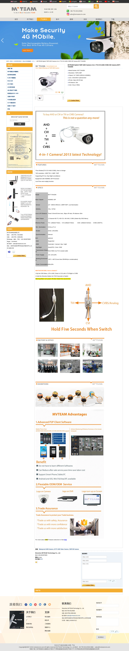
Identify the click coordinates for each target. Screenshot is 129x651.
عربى (92, 1)
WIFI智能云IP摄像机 (12, 71)
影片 (57, 19)
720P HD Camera (74, 549)
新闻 (71, 19)
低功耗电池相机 (11, 74)
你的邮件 (99, 610)
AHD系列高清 (17, 61)
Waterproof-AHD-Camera (46, 549)
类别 (11, 61)
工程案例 (47, 624)
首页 (16, 19)
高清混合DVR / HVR (12, 93)
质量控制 (29, 624)
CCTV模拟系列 (11, 102)
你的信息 (99, 617)
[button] (126, 40)
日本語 (84, 1)
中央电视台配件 (11, 99)
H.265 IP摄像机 (11, 78)
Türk (108, 1)
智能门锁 (9, 68)
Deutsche (35, 1)
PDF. (41, 559)
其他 (8, 109)
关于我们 (30, 19)
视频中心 (47, 627)
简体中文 (24, 1)
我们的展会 (29, 627)
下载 (112, 19)
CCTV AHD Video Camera (61, 549)
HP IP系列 (10, 84)
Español (64, 1)
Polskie (117, 1)
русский (54, 1)
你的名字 (99, 603)
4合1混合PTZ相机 (12, 90)
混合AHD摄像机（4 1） (29, 61)
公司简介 (29, 617)
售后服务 (47, 617)
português (74, 1)
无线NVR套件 (11, 96)
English (15, 1)
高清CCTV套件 (11, 106)
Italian (100, 1)
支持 (85, 19)
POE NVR (10, 81)
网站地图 (47, 631)
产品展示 (44, 19)
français (45, 1)
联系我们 (99, 19)
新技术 (47, 620)
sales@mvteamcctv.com (78, 14)
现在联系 (19, 255)
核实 (97, 629)
